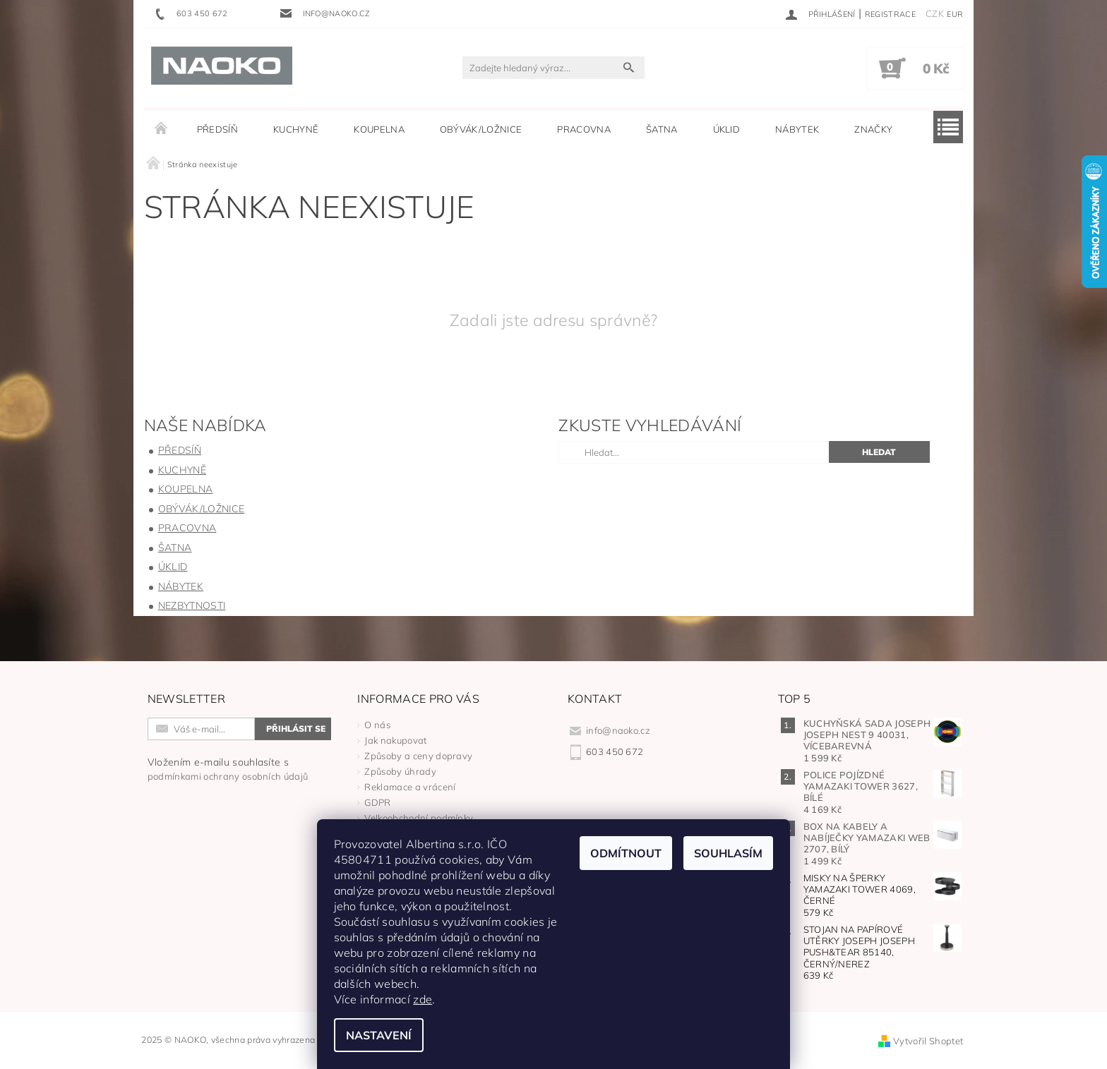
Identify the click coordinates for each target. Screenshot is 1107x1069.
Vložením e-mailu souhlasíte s (228, 769)
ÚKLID (727, 129)
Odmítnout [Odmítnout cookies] (626, 853)
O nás (377, 724)
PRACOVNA (584, 129)
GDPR (377, 802)
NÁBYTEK (797, 129)
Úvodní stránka (161, 129)
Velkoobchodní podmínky (418, 817)
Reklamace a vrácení (409, 786)
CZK (935, 13)
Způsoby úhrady (400, 771)
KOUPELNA (379, 129)
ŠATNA (662, 129)
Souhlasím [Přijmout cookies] (728, 853)
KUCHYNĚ (295, 129)
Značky (873, 129)
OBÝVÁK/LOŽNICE (481, 129)
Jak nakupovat (395, 740)
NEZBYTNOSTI (192, 605)
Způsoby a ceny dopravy (418, 755)
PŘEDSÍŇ (217, 129)
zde (423, 999)
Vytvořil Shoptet (928, 1040)
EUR (955, 14)
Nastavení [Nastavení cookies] (379, 1035)
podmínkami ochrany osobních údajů (228, 776)
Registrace (890, 14)
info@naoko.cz (618, 730)
